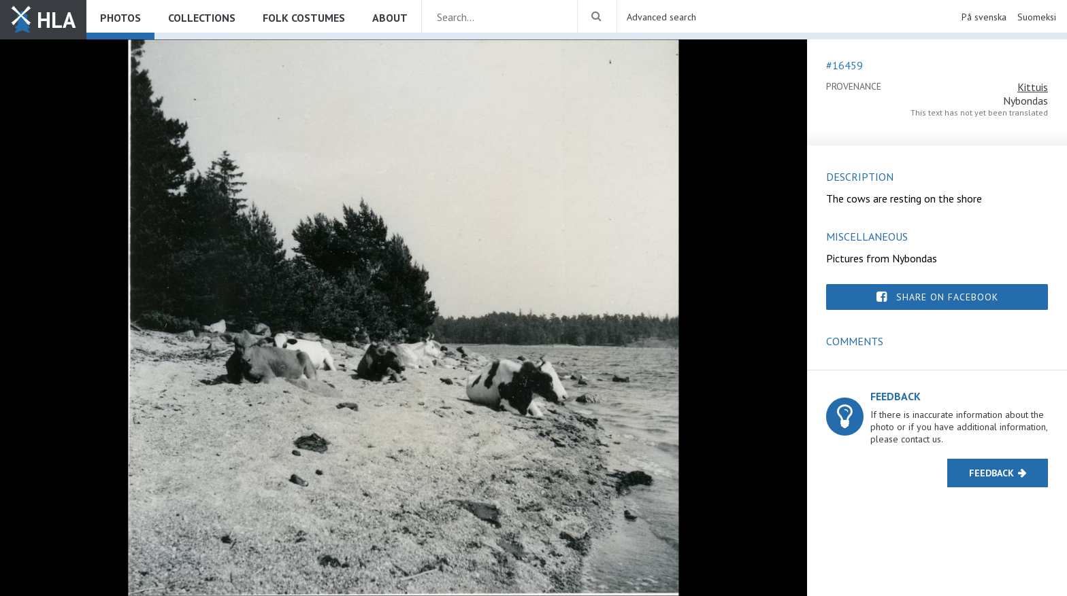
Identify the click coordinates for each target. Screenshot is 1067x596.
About (390, 17)
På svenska (984, 17)
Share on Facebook (947, 297)
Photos (120, 17)
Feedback (991, 473)
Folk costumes (304, 17)
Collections (201, 17)
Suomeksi (1036, 17)
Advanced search (661, 17)
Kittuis (1032, 87)
